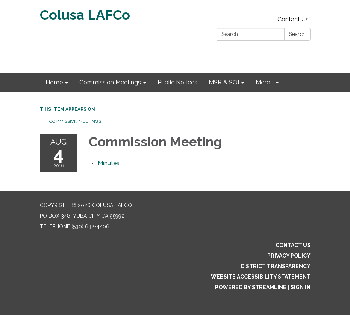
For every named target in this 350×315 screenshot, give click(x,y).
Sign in (301, 287)
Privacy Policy (289, 256)
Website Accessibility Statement (261, 277)
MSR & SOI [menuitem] (224, 82)
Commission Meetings (75, 121)
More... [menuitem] (264, 82)
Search (297, 34)
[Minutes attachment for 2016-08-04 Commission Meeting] (109, 163)
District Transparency (276, 266)
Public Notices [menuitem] (177, 82)
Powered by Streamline (250, 287)
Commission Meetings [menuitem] (110, 82)
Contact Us (293, 19)
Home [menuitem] (54, 82)
